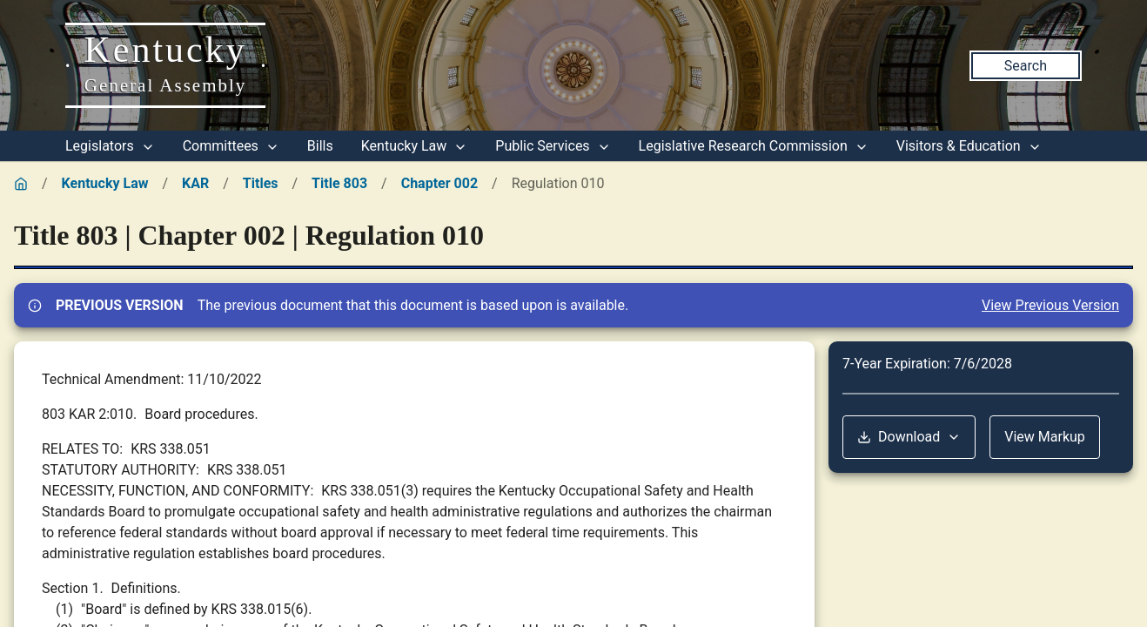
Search (1025, 65)
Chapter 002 (439, 183)
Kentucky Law (414, 146)
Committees (231, 146)
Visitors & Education (969, 146)
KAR (195, 183)
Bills (320, 146)
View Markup (1044, 436)
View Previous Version (1050, 305)
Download (909, 436)
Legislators (110, 146)
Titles (260, 183)
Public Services (552, 146)
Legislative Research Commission (754, 146)
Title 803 (339, 183)
